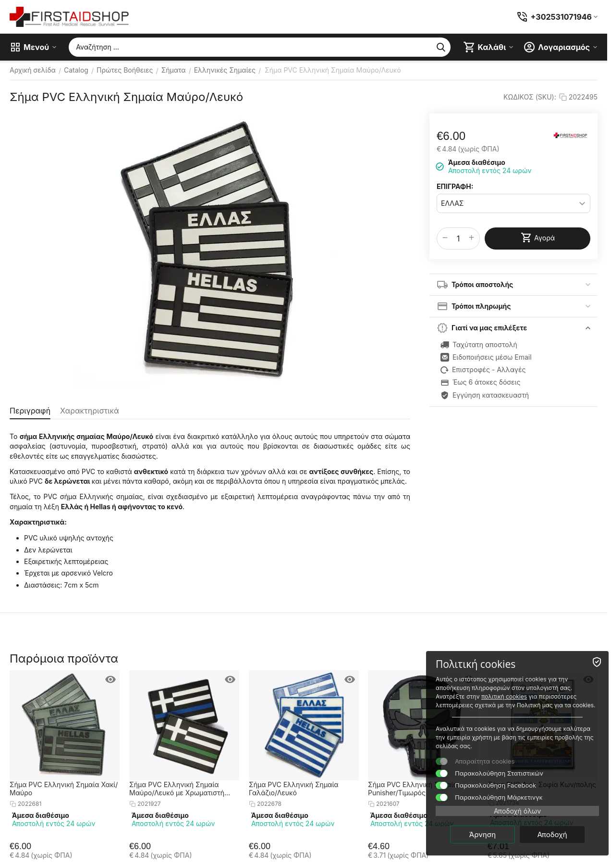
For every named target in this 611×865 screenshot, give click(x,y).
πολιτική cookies (504, 696)
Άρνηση (482, 834)
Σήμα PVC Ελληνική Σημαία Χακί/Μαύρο (64, 788)
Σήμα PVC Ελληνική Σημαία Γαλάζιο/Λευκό (294, 788)
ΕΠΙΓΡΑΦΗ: (455, 186)
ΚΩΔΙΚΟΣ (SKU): (529, 97)
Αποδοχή (552, 834)
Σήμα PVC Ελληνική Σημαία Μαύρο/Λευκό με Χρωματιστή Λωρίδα (176, 788)
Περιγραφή (30, 410)
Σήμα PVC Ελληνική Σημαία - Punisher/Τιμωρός (415, 788)
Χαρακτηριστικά (89, 410)
